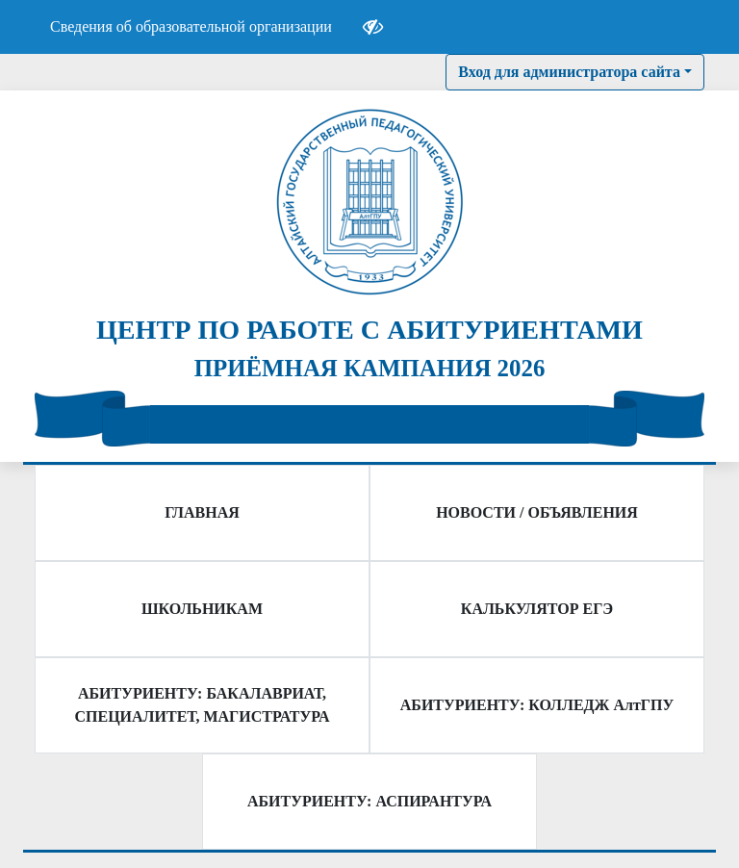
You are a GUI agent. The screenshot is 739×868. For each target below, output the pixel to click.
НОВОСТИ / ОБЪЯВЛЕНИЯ (537, 512)
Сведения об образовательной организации (191, 26)
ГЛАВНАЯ (202, 512)
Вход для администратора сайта (569, 72)
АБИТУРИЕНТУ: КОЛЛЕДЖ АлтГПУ (537, 705)
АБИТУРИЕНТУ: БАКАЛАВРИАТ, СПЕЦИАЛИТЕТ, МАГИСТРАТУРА (202, 705)
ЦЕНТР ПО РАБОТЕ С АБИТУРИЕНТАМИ (369, 330)
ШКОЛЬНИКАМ (202, 608)
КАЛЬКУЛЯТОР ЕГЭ (537, 608)
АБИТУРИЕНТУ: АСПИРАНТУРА (369, 801)
